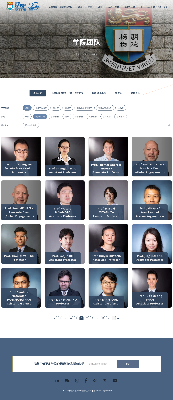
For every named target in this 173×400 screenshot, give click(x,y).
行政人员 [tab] (135, 93)
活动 (110, 6)
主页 (77, 54)
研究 (101, 7)
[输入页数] (114, 318)
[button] (159, 7)
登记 (136, 363)
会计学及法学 (41, 107)
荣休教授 (79, 116)
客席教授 (106, 116)
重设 (170, 125)
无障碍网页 (107, 390)
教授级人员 (40, 116)
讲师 (67, 116)
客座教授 (120, 116)
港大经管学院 (67, 7)
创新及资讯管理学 (84, 107)
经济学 (56, 107)
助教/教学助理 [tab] (99, 93)
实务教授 (55, 116)
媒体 (118, 7)
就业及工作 (131, 7)
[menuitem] (145, 7)
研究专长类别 (30, 125)
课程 (81, 7)
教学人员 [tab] (38, 93)
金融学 (68, 107)
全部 (27, 107)
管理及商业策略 (105, 107)
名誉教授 (93, 116)
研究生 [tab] (118, 93)
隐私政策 (97, 390)
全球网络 (52, 6)
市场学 (121, 107)
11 (103, 318)
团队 (91, 7)
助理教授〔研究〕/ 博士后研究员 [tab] (67, 93)
